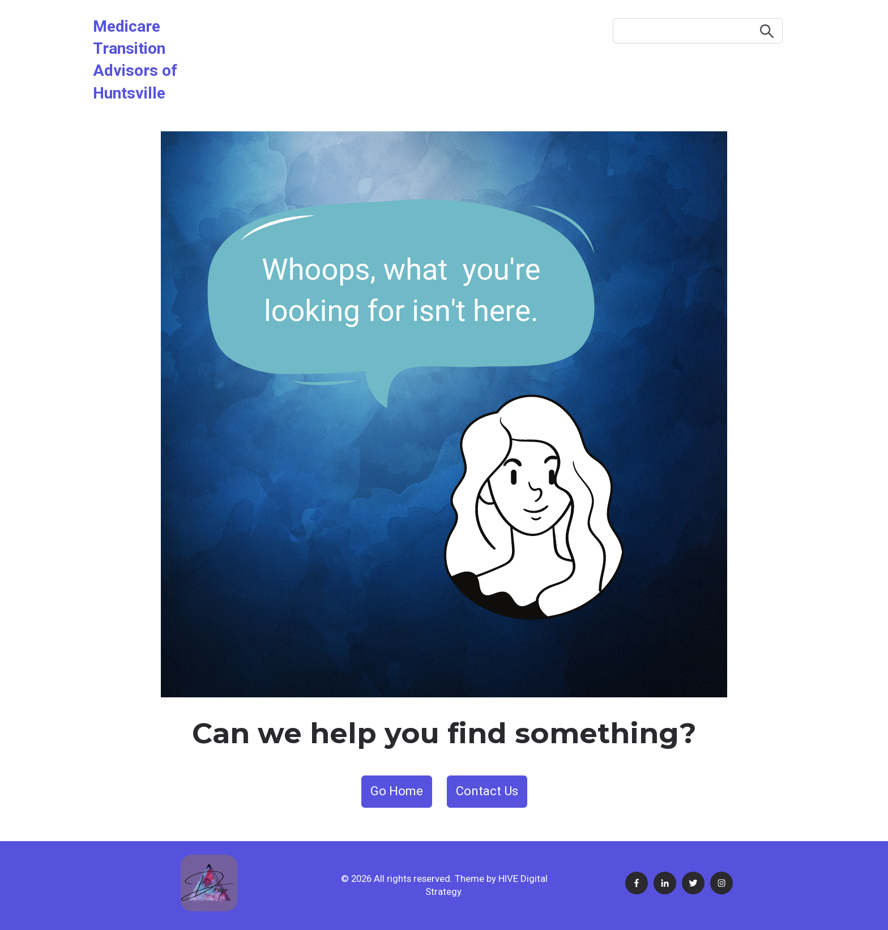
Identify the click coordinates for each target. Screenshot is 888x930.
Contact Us (487, 791)
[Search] (698, 31)
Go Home (396, 791)
